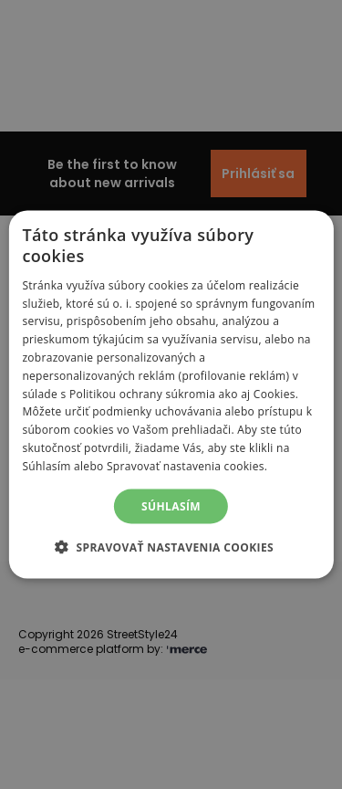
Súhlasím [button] (171, 505)
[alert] (171, 394)
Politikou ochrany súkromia (142, 393)
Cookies (274, 393)
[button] (171, 546)
